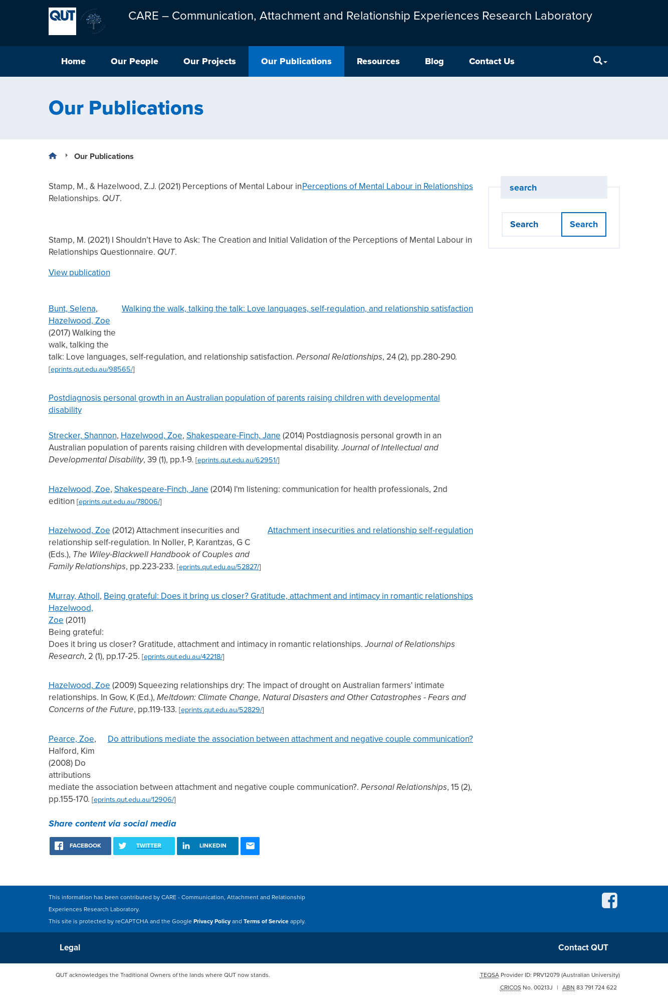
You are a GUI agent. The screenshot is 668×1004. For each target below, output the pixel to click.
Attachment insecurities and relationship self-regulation (370, 530)
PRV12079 (546, 974)
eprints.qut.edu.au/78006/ (119, 501)
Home (73, 61)
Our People (134, 61)
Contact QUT (583, 947)
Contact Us (492, 61)
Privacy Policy (212, 921)
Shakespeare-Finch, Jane (233, 435)
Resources (378, 61)
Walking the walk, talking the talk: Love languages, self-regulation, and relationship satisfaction (297, 308)
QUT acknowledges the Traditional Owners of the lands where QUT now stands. (163, 974)
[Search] (600, 61)
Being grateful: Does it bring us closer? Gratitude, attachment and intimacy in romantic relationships (288, 596)
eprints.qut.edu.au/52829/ (221, 710)
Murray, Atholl (74, 596)
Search (584, 224)
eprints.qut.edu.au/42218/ (183, 656)
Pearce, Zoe (71, 739)
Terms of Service (266, 921)
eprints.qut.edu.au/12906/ (134, 799)
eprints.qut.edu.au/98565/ (92, 369)
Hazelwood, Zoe (79, 320)
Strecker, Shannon (83, 435)
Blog (434, 61)
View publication (79, 272)
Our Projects (209, 61)
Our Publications (296, 61)
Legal (70, 947)
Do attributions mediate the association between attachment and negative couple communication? (290, 739)
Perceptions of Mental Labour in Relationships (387, 186)
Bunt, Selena (72, 308)
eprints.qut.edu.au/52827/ (219, 567)
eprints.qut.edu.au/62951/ (237, 460)
